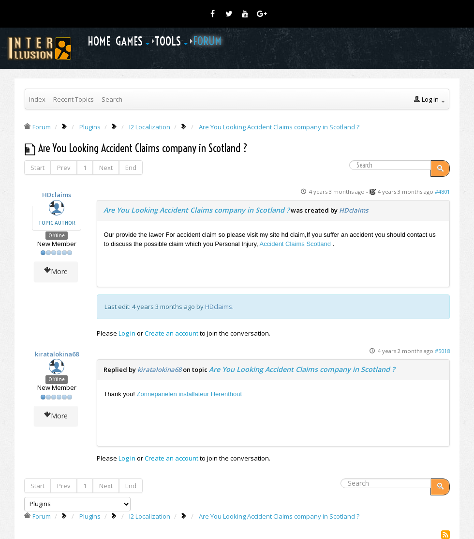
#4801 (442, 191)
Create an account (171, 333)
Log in (126, 333)
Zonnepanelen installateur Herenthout (189, 394)
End (130, 167)
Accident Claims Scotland (294, 243)
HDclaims (56, 194)
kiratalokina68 (57, 354)
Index (37, 99)
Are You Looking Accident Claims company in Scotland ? (196, 210)
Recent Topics (73, 99)
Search (112, 99)
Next (106, 167)
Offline (56, 235)
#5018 (442, 350)
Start (37, 167)
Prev (64, 167)
